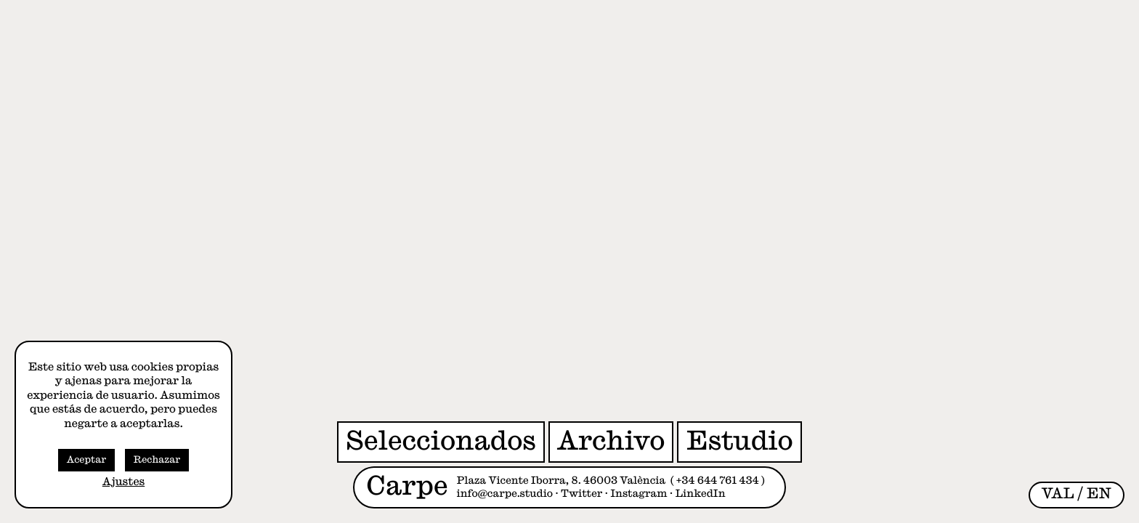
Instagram (638, 494)
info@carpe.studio (505, 494)
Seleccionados (441, 441)
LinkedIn (701, 494)
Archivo (611, 441)
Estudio (739, 441)
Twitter (581, 494)
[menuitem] (1058, 494)
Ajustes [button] (123, 482)
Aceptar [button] (86, 460)
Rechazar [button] (157, 460)
